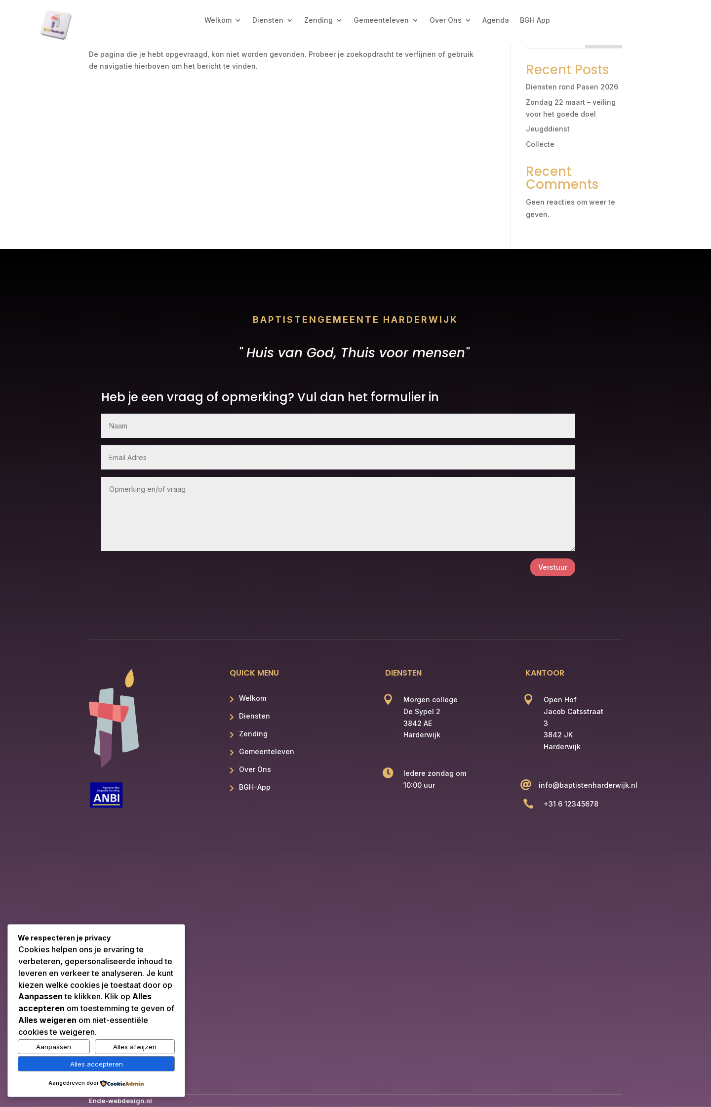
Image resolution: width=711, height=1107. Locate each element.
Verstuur (552, 567)
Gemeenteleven (381, 20)
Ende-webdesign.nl (120, 1101)
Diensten (267, 20)
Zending (318, 20)
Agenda (495, 20)
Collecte (540, 144)
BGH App (535, 20)
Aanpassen (53, 1047)
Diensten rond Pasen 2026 (572, 87)
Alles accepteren (96, 1064)
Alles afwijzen (135, 1047)
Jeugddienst (548, 129)
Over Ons (446, 20)
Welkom (218, 20)
